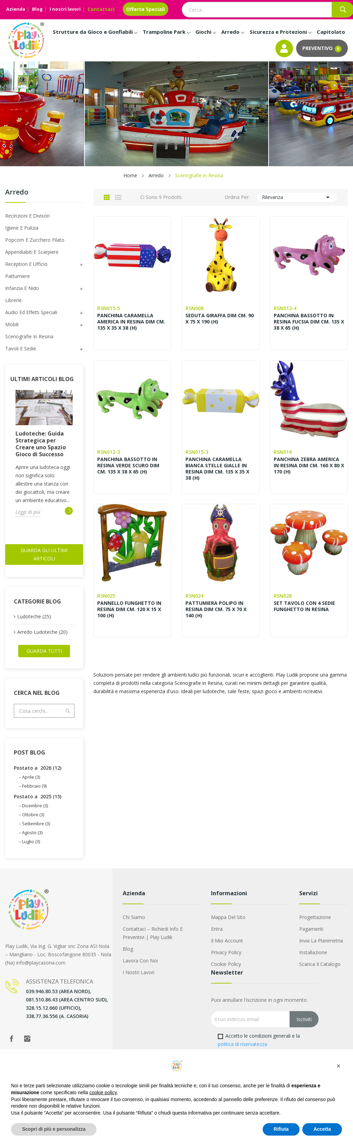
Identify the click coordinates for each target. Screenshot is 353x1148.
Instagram (27, 1038)
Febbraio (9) (34, 786)
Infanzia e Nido (22, 288)
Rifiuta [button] (281, 1129)
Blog (37, 9)
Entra (217, 929)
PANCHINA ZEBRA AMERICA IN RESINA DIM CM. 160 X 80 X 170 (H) (309, 465)
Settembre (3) (36, 823)
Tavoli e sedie (20, 348)
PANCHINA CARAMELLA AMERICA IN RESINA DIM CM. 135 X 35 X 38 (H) (131, 321)
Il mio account (227, 940)
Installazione (313, 952)
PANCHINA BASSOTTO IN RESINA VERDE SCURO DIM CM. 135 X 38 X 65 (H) (128, 465)
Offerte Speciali (145, 9)
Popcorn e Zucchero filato (34, 240)
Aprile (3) (31, 777)
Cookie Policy (226, 964)
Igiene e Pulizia (21, 227)
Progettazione (315, 917)
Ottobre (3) (33, 814)
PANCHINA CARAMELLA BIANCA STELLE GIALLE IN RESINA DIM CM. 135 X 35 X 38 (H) (217, 468)
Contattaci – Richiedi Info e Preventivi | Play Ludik (153, 933)
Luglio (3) (31, 841)
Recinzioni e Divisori (27, 215)
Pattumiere (17, 276)
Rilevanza (297, 197)
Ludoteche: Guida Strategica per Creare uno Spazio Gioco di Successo (41, 444)
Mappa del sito (228, 917)
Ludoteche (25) (34, 616)
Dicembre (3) (35, 805)
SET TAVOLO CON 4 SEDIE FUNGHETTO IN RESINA (304, 606)
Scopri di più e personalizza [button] (53, 1129)
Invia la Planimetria (321, 940)
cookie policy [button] (103, 1092)
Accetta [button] (322, 1129)
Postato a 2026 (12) (37, 768)
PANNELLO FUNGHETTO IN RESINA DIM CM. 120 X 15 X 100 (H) (129, 609)
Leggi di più (28, 512)
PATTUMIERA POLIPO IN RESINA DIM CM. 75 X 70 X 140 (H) (215, 609)
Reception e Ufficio (26, 264)
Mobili (12, 324)
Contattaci (101, 9)
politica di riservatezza (242, 1044)
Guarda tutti (44, 651)
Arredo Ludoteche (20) (42, 632)
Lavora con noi (140, 960)
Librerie (13, 300)
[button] (338, 1065)
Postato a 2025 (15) (37, 796)
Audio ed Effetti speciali (31, 312)
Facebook (11, 1038)
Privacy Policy (226, 952)
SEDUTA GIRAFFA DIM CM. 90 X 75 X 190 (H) (219, 318)
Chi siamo (134, 917)
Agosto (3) (32, 832)
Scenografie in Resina (29, 336)
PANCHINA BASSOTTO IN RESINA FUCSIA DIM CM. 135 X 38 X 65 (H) (309, 321)
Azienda (15, 9)
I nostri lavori (65, 9)
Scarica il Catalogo (320, 964)
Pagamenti (311, 929)
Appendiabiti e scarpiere (32, 252)
